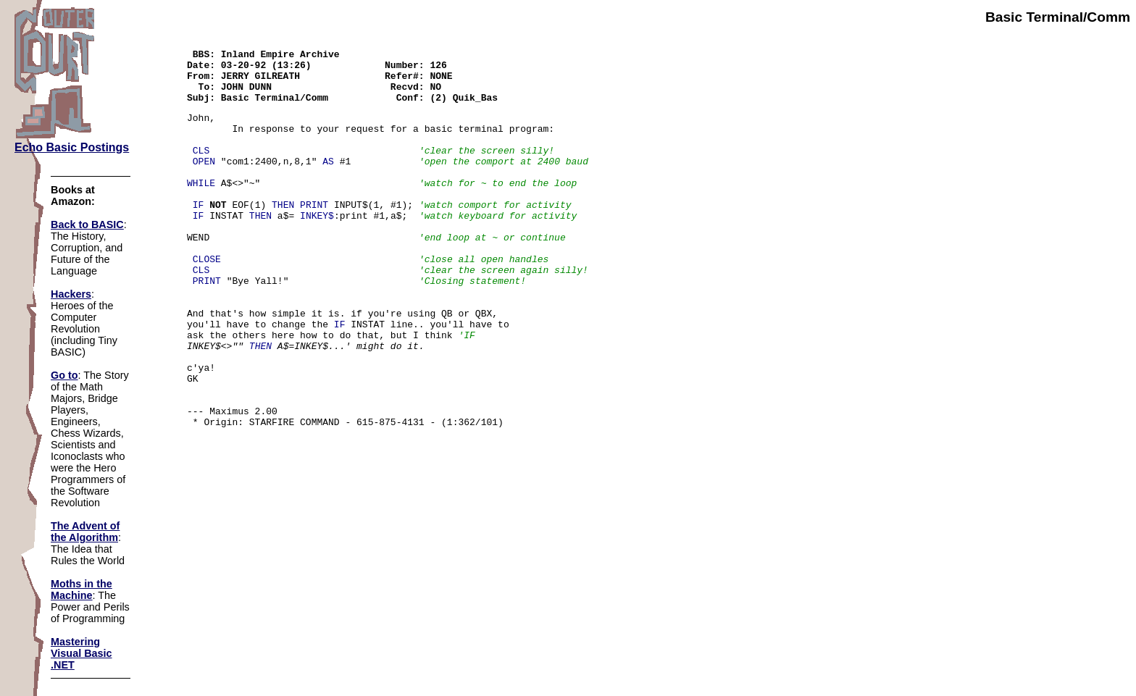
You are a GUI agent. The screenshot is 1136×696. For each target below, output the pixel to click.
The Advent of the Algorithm (85, 531)
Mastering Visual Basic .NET (81, 653)
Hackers (71, 294)
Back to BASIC (87, 224)
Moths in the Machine (81, 589)
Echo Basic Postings (71, 147)
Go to (64, 375)
